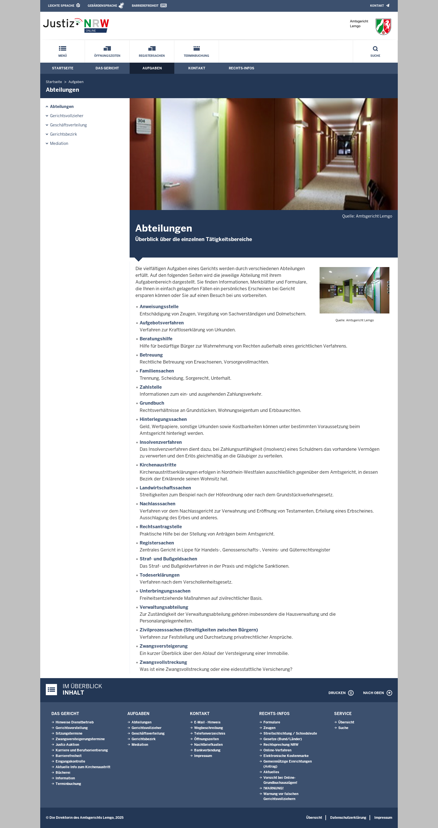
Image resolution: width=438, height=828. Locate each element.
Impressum (203, 756)
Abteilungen (62, 106)
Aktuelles (271, 772)
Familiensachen (157, 371)
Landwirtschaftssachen (165, 488)
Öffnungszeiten (107, 56)
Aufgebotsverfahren (162, 323)
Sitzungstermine (69, 733)
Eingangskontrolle (70, 761)
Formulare (271, 722)
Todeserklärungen (160, 575)
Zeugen (269, 728)
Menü (62, 56)
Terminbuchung (196, 56)
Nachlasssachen (157, 504)
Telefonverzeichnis (209, 733)
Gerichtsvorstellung (72, 728)
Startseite (62, 68)
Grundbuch (152, 403)
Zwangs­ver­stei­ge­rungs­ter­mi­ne (80, 739)
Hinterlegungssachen (163, 419)
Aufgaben (152, 68)
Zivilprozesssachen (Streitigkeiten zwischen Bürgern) (199, 630)
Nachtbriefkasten (208, 744)
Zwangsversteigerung (164, 646)
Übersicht (346, 722)
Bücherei (63, 772)
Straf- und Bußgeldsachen (168, 559)
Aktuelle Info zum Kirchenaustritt (83, 767)
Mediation (59, 143)
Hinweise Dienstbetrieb (75, 722)
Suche (375, 56)
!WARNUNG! (273, 788)
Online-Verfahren (277, 750)
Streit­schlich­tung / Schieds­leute (290, 733)
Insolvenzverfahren (161, 442)
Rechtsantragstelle (161, 527)
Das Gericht (107, 68)
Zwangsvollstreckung (163, 662)
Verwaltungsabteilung (164, 607)
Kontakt (377, 6)
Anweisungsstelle (159, 307)
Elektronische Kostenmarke (286, 756)
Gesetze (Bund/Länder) (282, 739)
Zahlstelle (151, 387)
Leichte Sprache (61, 6)
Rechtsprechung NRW (280, 744)
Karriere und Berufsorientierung (82, 750)
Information (65, 778)
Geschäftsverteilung (68, 125)
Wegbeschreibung (208, 728)
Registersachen (152, 56)
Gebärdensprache (102, 6)
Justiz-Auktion (67, 744)
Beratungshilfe (156, 339)
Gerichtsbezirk (63, 134)
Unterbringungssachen (165, 591)
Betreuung (151, 355)
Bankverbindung (207, 750)
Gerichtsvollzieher (67, 115)
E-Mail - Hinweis (207, 722)
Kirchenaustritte (158, 465)
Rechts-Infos (241, 68)
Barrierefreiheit (145, 6)
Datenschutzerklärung (348, 817)
